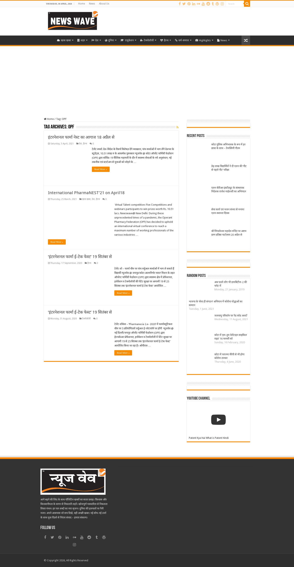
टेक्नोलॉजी (147, 40)
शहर (81, 40)
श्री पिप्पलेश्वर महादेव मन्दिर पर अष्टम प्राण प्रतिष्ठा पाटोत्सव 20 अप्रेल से (228, 232)
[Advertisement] (147, 76)
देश (94, 40)
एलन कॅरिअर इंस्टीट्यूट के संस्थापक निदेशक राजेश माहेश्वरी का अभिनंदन (228, 189)
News (92, 3)
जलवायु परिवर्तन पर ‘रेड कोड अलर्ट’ (230, 315)
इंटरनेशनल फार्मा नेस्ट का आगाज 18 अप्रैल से (81, 137)
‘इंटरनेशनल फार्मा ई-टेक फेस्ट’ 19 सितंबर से (80, 256)
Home (81, 3)
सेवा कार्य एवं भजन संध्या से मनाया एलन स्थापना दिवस (227, 211)
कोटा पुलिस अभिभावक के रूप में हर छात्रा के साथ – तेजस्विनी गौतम (228, 146)
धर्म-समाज (182, 40)
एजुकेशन (127, 40)
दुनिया (109, 40)
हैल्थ (164, 40)
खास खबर (64, 40)
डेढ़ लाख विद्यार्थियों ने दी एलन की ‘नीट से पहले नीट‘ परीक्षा (229, 168)
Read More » (100, 169)
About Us (104, 3)
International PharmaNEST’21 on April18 (86, 192)
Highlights (203, 40)
